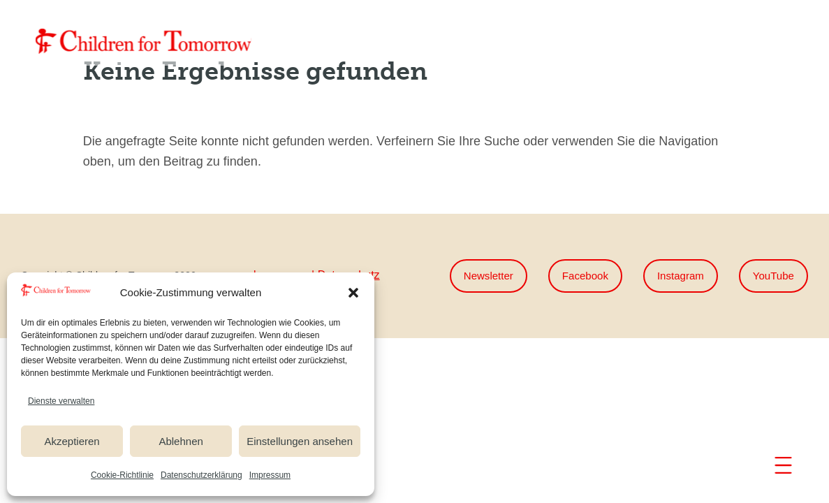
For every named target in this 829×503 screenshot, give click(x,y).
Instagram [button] (676, 276)
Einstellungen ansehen (300, 441)
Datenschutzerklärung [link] (201, 475)
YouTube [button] (772, 276)
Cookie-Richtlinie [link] (122, 475)
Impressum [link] (270, 475)
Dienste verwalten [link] (61, 401)
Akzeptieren (71, 441)
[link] (143, 41)
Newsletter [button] (478, 276)
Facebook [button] (578, 276)
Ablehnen (181, 441)
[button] (353, 293)
